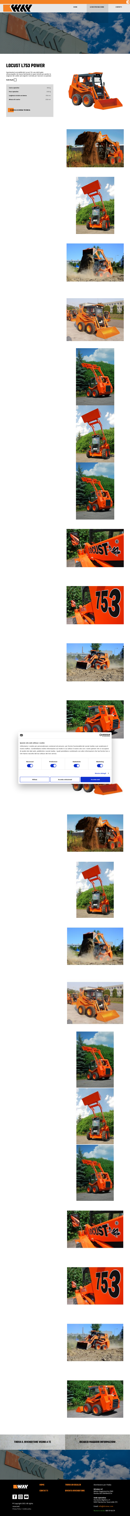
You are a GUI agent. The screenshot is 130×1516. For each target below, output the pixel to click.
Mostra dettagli (100, 773)
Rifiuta (34, 779)
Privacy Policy (16, 1509)
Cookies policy (26, 1509)
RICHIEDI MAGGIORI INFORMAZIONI (97, 1442)
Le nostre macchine (98, 7)
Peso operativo (13, 91)
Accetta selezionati (65, 779)
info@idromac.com (106, 1506)
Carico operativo (14, 88)
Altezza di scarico (14, 99)
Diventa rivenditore (75, 1491)
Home (76, 7)
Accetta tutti (95, 779)
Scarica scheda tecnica (20, 110)
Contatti (119, 7)
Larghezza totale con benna (18, 95)
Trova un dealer (73, 1485)
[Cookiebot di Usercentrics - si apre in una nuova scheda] (101, 735)
